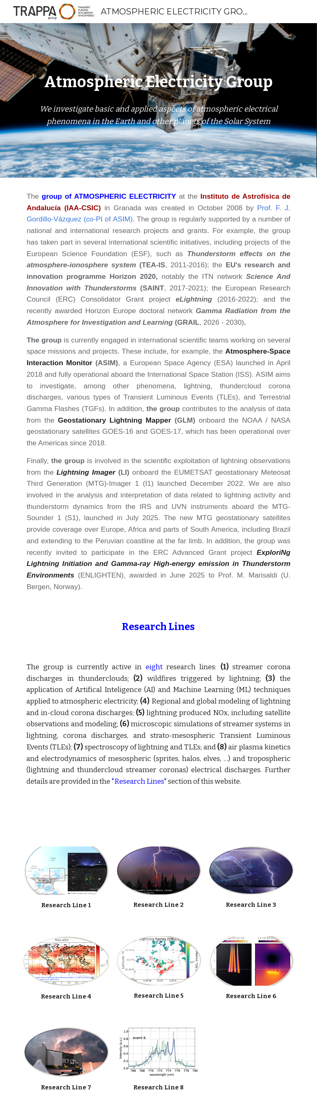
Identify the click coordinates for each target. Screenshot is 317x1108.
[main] (158, 82)
